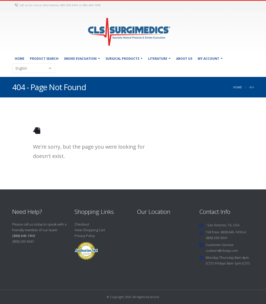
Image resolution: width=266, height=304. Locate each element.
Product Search (44, 58)
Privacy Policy (85, 236)
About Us (184, 58)
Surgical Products (122, 58)
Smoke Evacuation (80, 58)
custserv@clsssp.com (222, 250)
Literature (157, 58)
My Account (208, 58)
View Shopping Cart (90, 230)
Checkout (82, 224)
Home (19, 58)
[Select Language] (33, 68)
